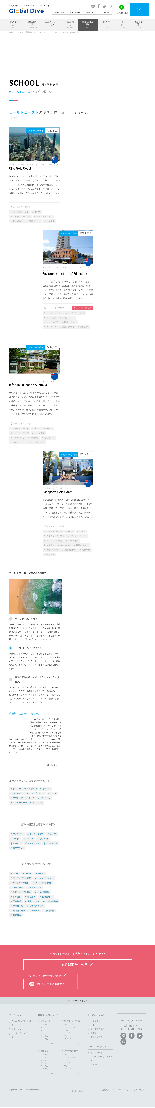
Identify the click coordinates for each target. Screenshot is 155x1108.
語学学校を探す (87, 25)
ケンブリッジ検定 (21, 433)
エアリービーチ (20, 802)
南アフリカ (18, 848)
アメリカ (44, 839)
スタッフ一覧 (60, 12)
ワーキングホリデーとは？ (21, 1035)
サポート (121, 25)
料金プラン (106, 25)
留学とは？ (16, 1029)
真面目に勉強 (68, 327)
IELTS (37, 212)
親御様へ (89, 12)
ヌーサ (32, 798)
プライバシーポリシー (121, 1091)
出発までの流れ (139, 25)
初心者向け (18, 221)
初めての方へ (14, 25)
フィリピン (18, 834)
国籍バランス (35, 221)
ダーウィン (46, 798)
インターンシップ (78, 536)
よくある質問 (105, 12)
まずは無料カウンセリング (77, 964)
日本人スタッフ (20, 442)
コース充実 (51, 318)
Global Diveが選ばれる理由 (23, 1023)
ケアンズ (47, 789)
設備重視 (50, 221)
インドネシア (52, 843)
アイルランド (33, 843)
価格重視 (31, 897)
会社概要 (105, 1091)
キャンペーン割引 (44, 216)
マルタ (16, 839)
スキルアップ (68, 318)
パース (53, 793)
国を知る (70, 25)
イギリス (17, 843)
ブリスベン (40, 793)
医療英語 (17, 901)
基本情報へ (52, 765)
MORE (53, 1044)
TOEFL (28, 873)
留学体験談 (32, 25)
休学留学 (35, 438)
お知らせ (94, 1064)
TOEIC (49, 428)
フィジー (29, 839)
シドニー (17, 789)
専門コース (51, 327)
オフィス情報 (75, 12)
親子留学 (35, 910)
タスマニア (38, 802)
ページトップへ (77, 1000)
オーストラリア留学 (22, 207)
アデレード (18, 798)
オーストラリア (42, 32)
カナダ (53, 834)
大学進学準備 (52, 550)
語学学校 (30, 32)
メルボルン (32, 789)
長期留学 (84, 327)
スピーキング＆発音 (22, 892)
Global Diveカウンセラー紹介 (101, 1058)
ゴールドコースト (21, 212)
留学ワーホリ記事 (51, 25)
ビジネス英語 (52, 322)
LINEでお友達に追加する (47, 984)
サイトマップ (139, 1091)
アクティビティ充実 (22, 216)
